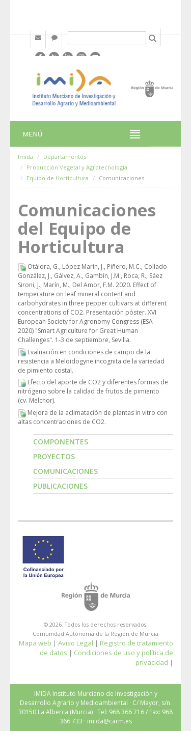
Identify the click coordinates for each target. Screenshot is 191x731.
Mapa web (35, 643)
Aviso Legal (75, 643)
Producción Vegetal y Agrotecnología (76, 167)
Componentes (60, 441)
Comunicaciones (65, 471)
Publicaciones (60, 486)
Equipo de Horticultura (57, 178)
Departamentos (64, 156)
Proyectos (54, 456)
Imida (25, 156)
